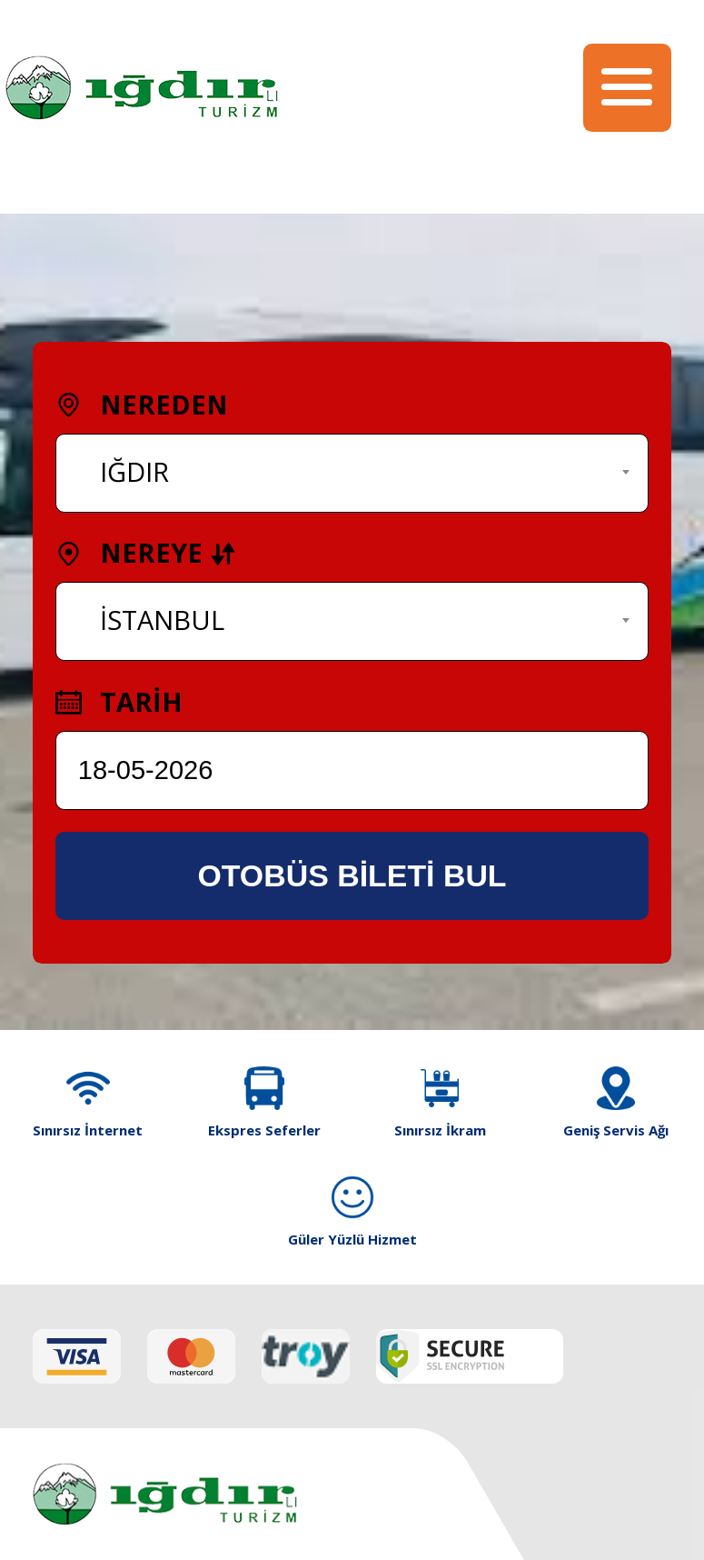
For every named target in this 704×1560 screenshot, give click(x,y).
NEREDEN (141, 404)
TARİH (119, 702)
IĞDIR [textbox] (134, 472)
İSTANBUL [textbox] (162, 620)
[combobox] (352, 473)
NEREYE (145, 553)
